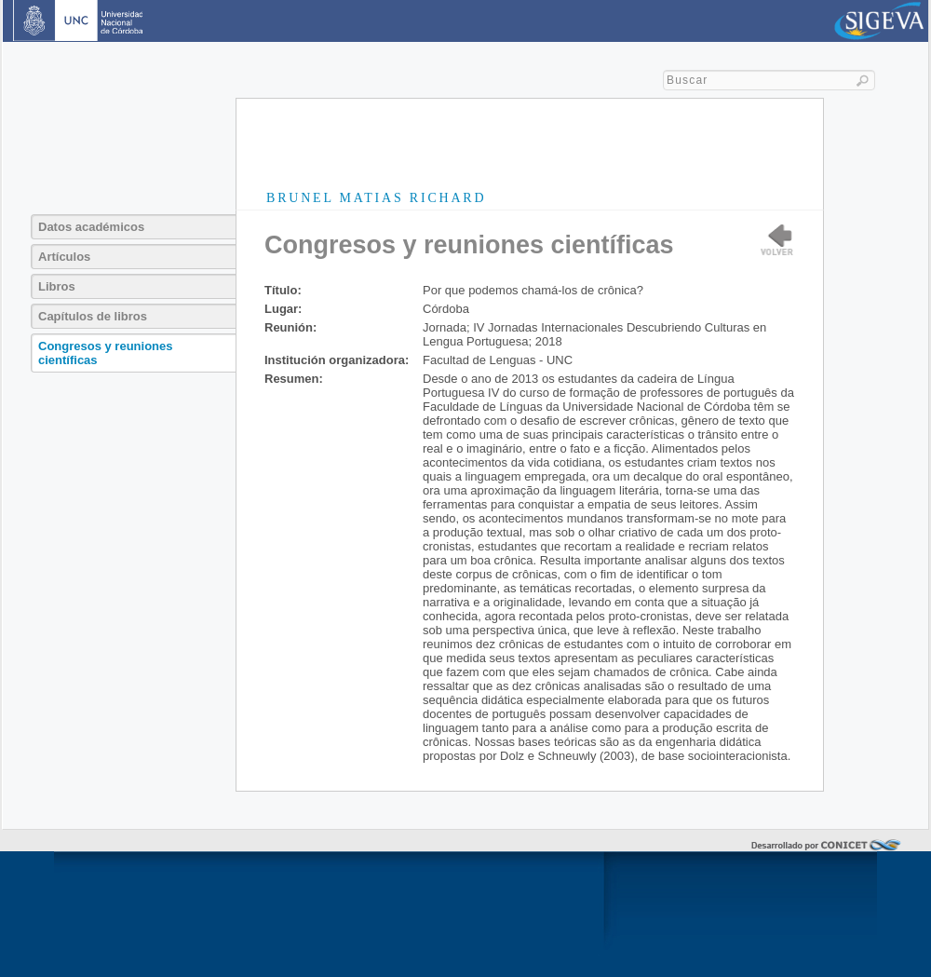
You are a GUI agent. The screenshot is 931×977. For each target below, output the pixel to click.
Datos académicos (91, 227)
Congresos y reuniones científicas (105, 353)
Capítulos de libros (92, 316)
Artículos (64, 257)
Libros (56, 286)
